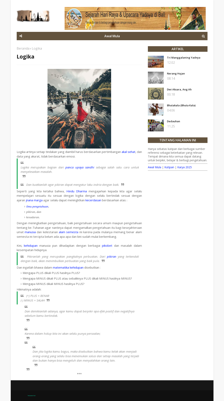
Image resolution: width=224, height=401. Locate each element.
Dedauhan (173, 121)
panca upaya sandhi (79, 167)
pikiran (111, 256)
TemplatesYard (31, 395)
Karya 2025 (184, 167)
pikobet (107, 245)
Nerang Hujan (176, 73)
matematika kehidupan (68, 267)
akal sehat (128, 152)
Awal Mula (154, 167)
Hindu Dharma (76, 191)
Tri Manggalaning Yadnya (183, 57)
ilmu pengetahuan (37, 206)
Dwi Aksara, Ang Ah (179, 89)
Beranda (23, 48)
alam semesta (68, 232)
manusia (30, 232)
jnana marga (34, 200)
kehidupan (31, 245)
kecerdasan (93, 200)
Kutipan (169, 167)
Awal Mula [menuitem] (112, 36)
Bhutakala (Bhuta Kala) (181, 105)
